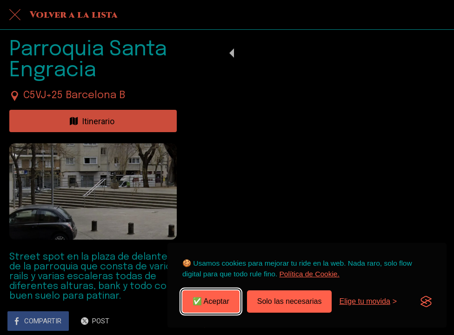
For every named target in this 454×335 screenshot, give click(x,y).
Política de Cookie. (310, 274)
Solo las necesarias (289, 301)
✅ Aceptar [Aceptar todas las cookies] (211, 301)
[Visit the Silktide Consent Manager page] (426, 301)
